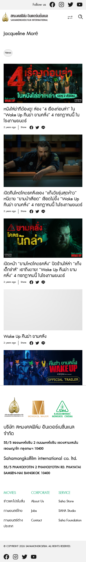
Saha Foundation (69, 520)
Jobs (34, 510)
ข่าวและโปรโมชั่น (14, 501)
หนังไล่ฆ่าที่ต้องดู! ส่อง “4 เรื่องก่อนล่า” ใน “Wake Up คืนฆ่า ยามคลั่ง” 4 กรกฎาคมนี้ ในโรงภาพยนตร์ (41, 115)
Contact (36, 520)
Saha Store (66, 501)
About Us (37, 501)
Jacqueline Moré (21, 34)
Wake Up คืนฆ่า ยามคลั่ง (25, 336)
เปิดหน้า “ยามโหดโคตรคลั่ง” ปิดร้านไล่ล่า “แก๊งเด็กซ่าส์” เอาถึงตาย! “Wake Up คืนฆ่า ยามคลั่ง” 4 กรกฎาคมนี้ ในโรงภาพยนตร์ (42, 270)
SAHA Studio (67, 510)
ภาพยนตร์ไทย (13, 510)
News (8, 53)
